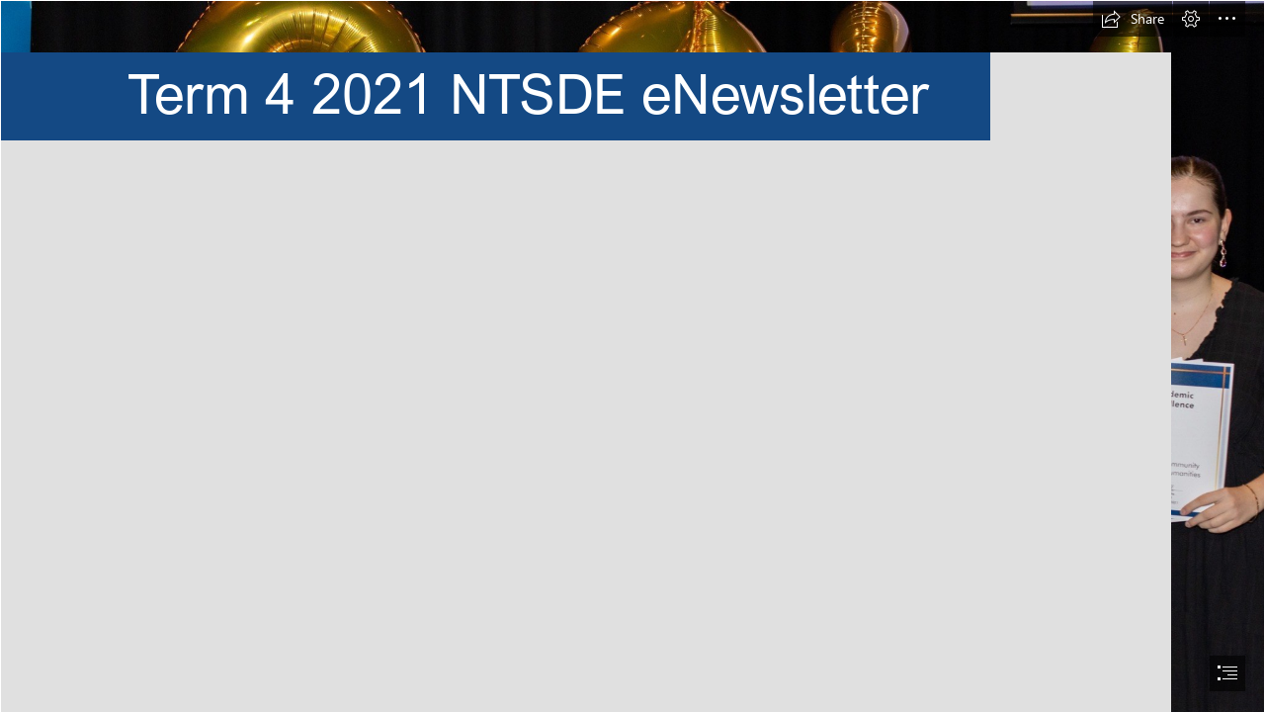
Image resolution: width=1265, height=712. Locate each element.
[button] (1132, 19)
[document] (632, 356)
